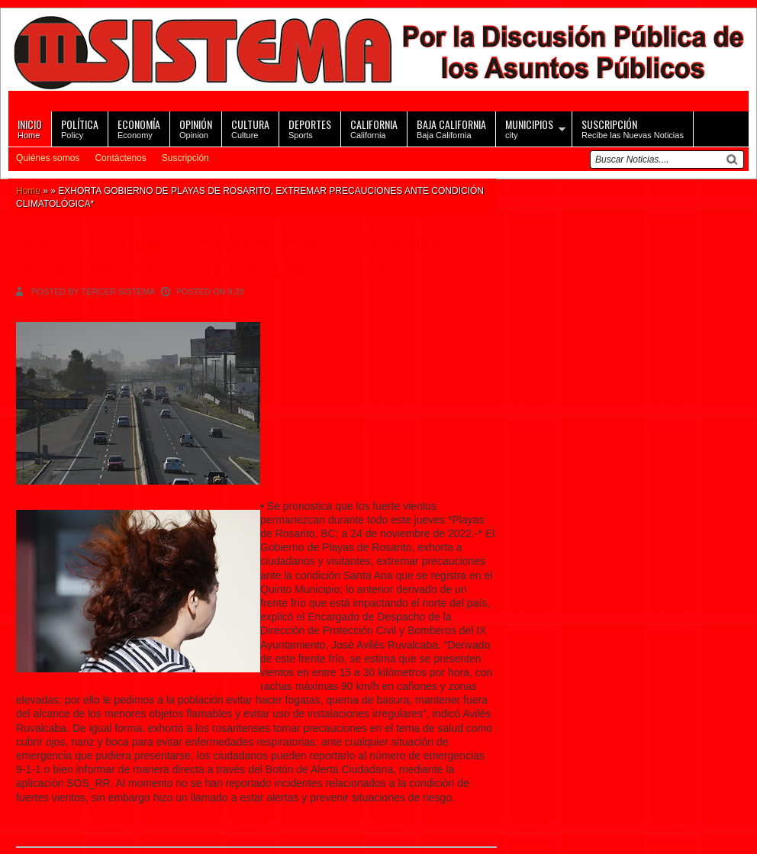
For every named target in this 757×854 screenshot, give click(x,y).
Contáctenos (120, 158)
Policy (79, 128)
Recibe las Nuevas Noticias (632, 128)
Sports (309, 128)
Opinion (195, 128)
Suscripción (185, 158)
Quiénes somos (47, 158)
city (529, 128)
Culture (250, 128)
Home (30, 128)
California (374, 128)
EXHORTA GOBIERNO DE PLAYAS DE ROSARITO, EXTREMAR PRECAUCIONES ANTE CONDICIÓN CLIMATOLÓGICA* (228, 256)
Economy (139, 128)
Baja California (451, 128)
